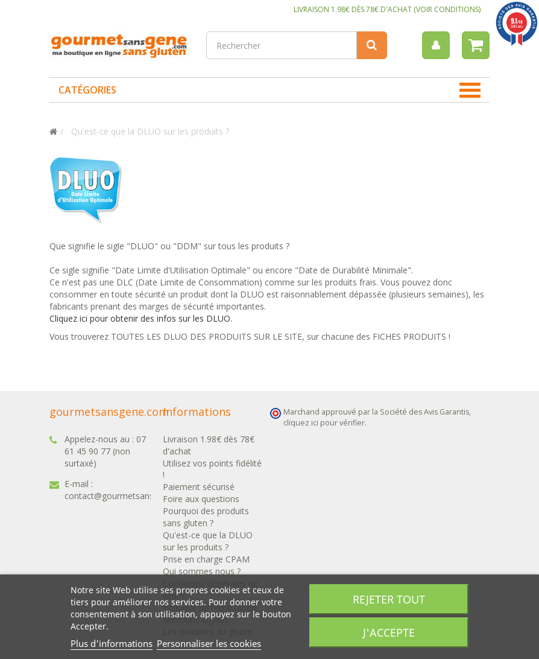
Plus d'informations (112, 643)
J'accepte (389, 632)
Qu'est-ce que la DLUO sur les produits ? (208, 541)
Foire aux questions (201, 499)
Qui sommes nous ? (202, 571)
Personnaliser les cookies (209, 643)
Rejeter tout (389, 599)
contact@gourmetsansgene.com (128, 495)
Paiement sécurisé (199, 486)
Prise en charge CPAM (206, 559)
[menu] (436, 45)
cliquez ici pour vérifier (324, 423)
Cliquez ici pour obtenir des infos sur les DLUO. (140, 318)
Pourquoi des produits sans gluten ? (206, 517)
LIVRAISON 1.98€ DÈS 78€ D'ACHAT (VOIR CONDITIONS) (387, 9)
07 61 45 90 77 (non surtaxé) (105, 451)
